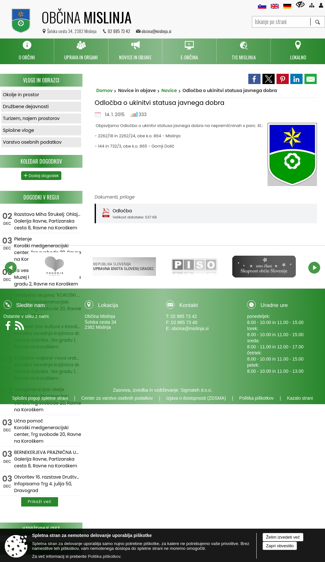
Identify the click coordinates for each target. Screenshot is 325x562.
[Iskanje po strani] (281, 21)
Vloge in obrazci (41, 80)
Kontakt (188, 305)
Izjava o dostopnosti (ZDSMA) (196, 398)
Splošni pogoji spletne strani (40, 398)
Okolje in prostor (21, 94)
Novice (169, 90)
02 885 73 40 (184, 322)
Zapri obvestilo (280, 545)
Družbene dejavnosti (26, 106)
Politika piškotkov (256, 398)
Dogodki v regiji (41, 197)
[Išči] (317, 22)
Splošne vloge (18, 130)
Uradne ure (274, 305)
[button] (11, 268)
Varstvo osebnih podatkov (32, 142)
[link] (254, 79)
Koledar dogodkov (41, 161)
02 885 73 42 (119, 31)
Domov (104, 90)
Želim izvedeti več (283, 537)
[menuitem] (27, 50)
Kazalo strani (300, 398)
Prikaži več (40, 501)
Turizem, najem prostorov (31, 118)
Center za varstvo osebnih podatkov (117, 398)
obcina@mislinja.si (156, 31)
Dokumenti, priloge (115, 197)
